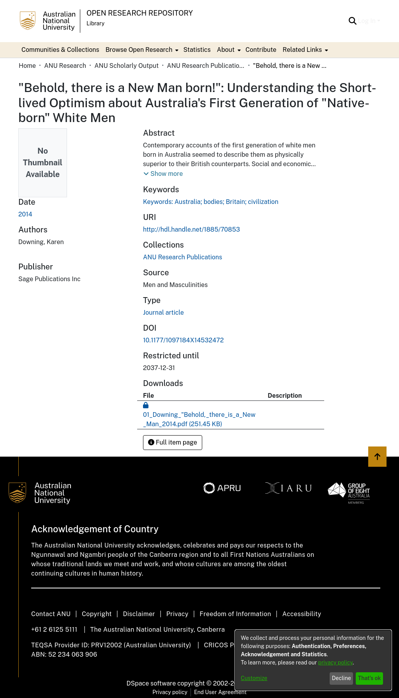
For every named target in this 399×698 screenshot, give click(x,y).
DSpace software (151, 683)
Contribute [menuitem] (260, 49)
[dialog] (313, 660)
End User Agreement (220, 692)
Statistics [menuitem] (196, 49)
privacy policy (335, 662)
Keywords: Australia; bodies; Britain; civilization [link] (210, 202)
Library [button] (95, 23)
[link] (182, 257)
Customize (254, 678)
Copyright (97, 614)
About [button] (226, 49)
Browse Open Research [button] (139, 49)
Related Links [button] (302, 49)
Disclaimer (139, 614)
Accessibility (301, 614)
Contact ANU (51, 614)
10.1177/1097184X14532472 (183, 340)
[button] (353, 21)
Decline (341, 678)
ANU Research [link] (65, 65)
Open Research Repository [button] (140, 13)
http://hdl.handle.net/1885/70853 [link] (191, 229)
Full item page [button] (172, 442)
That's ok (369, 678)
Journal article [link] (163, 312)
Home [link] (27, 65)
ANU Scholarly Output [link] (126, 65)
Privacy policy (169, 692)
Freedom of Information (235, 614)
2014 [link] (25, 214)
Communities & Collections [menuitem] (60, 49)
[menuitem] (141, 50)
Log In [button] (367, 21)
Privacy (177, 614)
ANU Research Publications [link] (206, 65)
